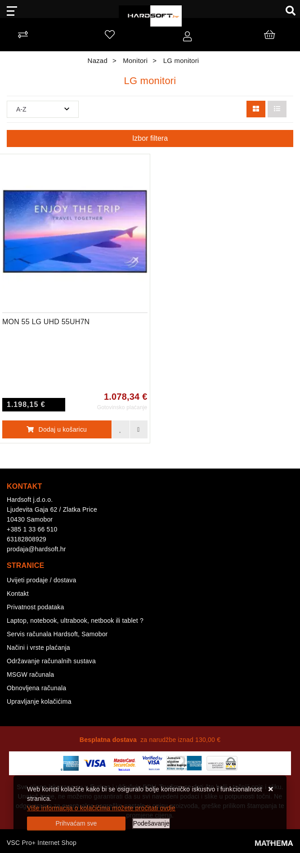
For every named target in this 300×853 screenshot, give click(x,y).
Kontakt (18, 593)
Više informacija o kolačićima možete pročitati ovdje (101, 808)
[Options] (151, 823)
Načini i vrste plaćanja (38, 647)
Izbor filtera (150, 138)
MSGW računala (30, 674)
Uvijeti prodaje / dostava (41, 580)
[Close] (76, 824)
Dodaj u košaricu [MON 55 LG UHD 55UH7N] (57, 429)
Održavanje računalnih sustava (51, 661)
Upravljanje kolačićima (39, 701)
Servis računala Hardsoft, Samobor (57, 634)
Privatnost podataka (35, 607)
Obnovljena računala (36, 688)
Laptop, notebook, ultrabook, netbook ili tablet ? (75, 620)
